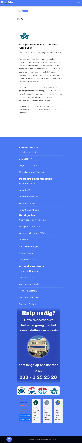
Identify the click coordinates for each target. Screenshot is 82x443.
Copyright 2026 (27, 259)
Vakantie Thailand (28, 183)
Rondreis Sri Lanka (28, 304)
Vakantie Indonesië (28, 196)
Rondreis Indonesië (29, 284)
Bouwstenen (25, 159)
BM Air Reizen (7, 2)
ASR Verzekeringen (29, 246)
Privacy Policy (26, 253)
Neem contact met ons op (32, 220)
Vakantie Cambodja (29, 210)
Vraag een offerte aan (30, 226)
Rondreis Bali (26, 277)
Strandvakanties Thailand (32, 172)
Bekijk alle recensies (25, 415)
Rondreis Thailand (28, 271)
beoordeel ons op (24, 419)
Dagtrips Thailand (28, 165)
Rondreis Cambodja (29, 297)
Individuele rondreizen (30, 152)
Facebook (24, 239)
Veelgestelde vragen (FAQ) (32, 233)
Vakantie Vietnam (28, 203)
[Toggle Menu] (78, 3)
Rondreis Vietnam (28, 290)
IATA (47, 53)
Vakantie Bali (25, 190)
